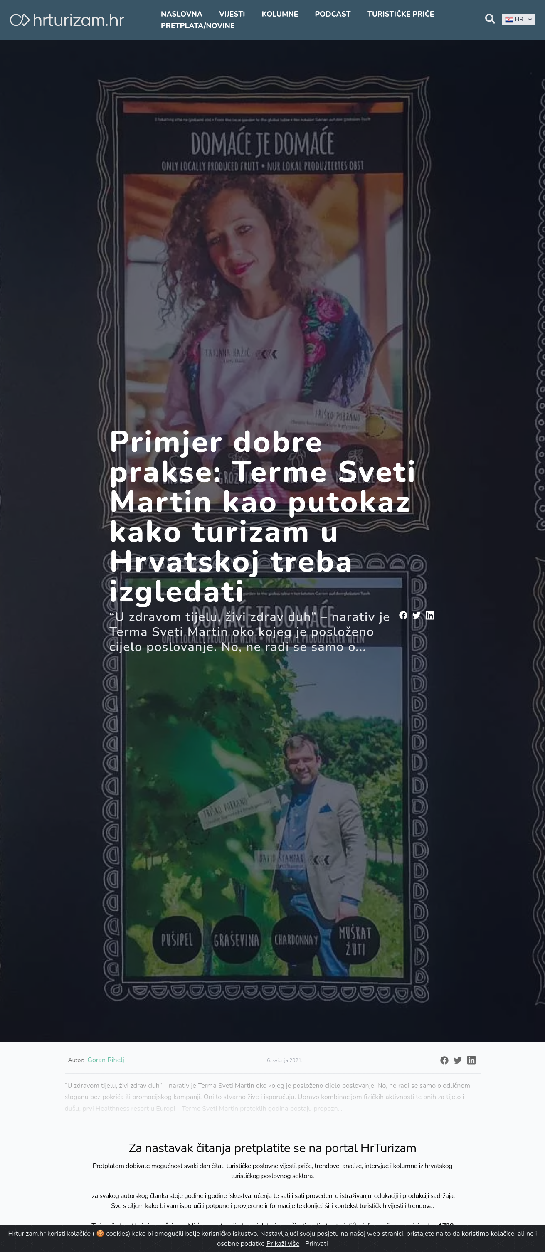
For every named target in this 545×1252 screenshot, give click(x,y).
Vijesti (232, 14)
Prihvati (316, 1243)
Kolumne (280, 14)
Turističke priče (400, 14)
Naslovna (181, 14)
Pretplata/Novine (197, 26)
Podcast (332, 14)
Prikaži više (282, 1243)
